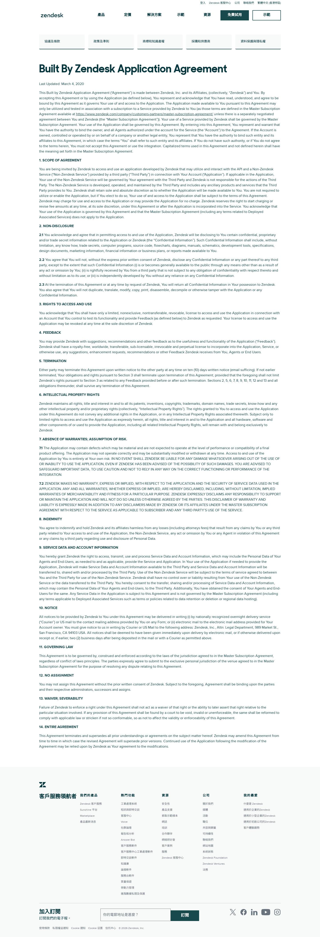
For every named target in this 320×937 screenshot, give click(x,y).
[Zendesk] (42, 791)
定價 (127, 15)
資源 (207, 15)
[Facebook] (243, 912)
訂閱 (185, 914)
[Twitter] (232, 912)
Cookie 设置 (95, 928)
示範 (180, 15)
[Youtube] (265, 912)
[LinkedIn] (254, 912)
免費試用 (235, 15)
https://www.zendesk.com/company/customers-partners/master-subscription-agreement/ (144, 114)
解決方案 (154, 15)
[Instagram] (277, 912)
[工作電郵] (135, 914)
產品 (101, 15)
